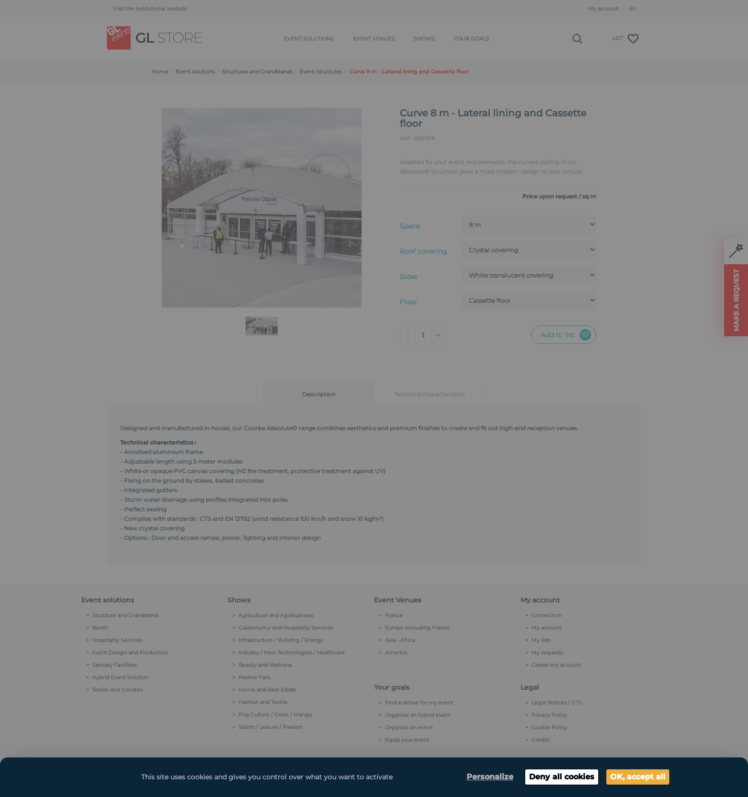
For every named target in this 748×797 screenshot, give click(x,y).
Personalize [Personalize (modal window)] (490, 776)
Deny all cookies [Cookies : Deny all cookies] (561, 776)
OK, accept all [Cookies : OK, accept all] (637, 776)
